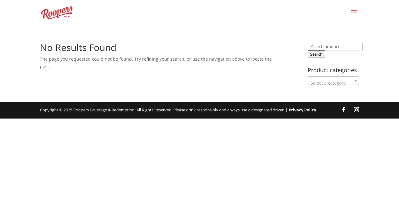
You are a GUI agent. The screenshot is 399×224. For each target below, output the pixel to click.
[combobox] (333, 80)
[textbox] (333, 83)
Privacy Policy (302, 110)
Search (316, 54)
